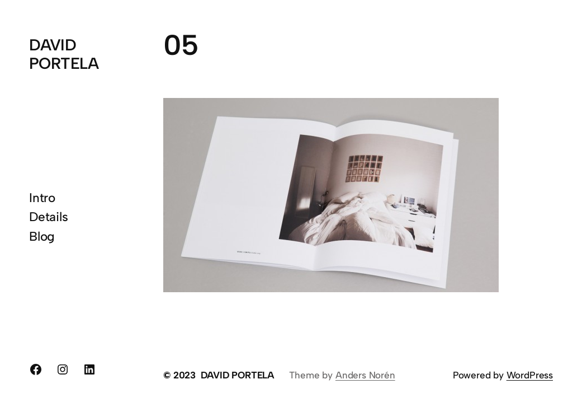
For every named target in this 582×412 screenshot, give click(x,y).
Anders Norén (365, 375)
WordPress (530, 375)
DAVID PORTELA (63, 53)
